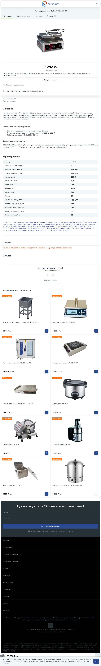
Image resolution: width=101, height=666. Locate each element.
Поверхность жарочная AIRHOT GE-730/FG (18, 404)
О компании (50, 547)
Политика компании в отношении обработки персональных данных (50, 630)
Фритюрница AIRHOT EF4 (12, 485)
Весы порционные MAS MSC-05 (63, 322)
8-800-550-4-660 (63, 230)
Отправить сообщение (50, 526)
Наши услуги (50, 582)
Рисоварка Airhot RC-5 (60, 404)
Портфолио (50, 589)
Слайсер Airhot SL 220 (11, 444)
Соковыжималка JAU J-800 (62, 444)
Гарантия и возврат (50, 561)
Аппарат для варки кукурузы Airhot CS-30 (67, 485)
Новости (50, 575)
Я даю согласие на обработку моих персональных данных (52, 531)
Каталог (50, 540)
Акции (50, 568)
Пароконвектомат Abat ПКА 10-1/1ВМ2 (17, 363)
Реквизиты (50, 597)
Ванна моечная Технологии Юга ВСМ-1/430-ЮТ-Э (21, 322)
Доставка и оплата (50, 554)
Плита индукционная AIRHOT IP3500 (65, 363)
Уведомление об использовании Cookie (50, 632)
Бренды (50, 604)
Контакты (50, 611)
